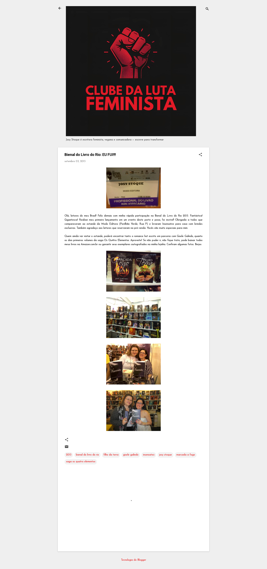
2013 (68, 455)
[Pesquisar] (207, 9)
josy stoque (165, 455)
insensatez (148, 455)
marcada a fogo (185, 455)
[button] (200, 155)
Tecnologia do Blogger (133, 560)
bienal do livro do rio (87, 455)
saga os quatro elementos (80, 461)
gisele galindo (130, 455)
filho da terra (111, 455)
